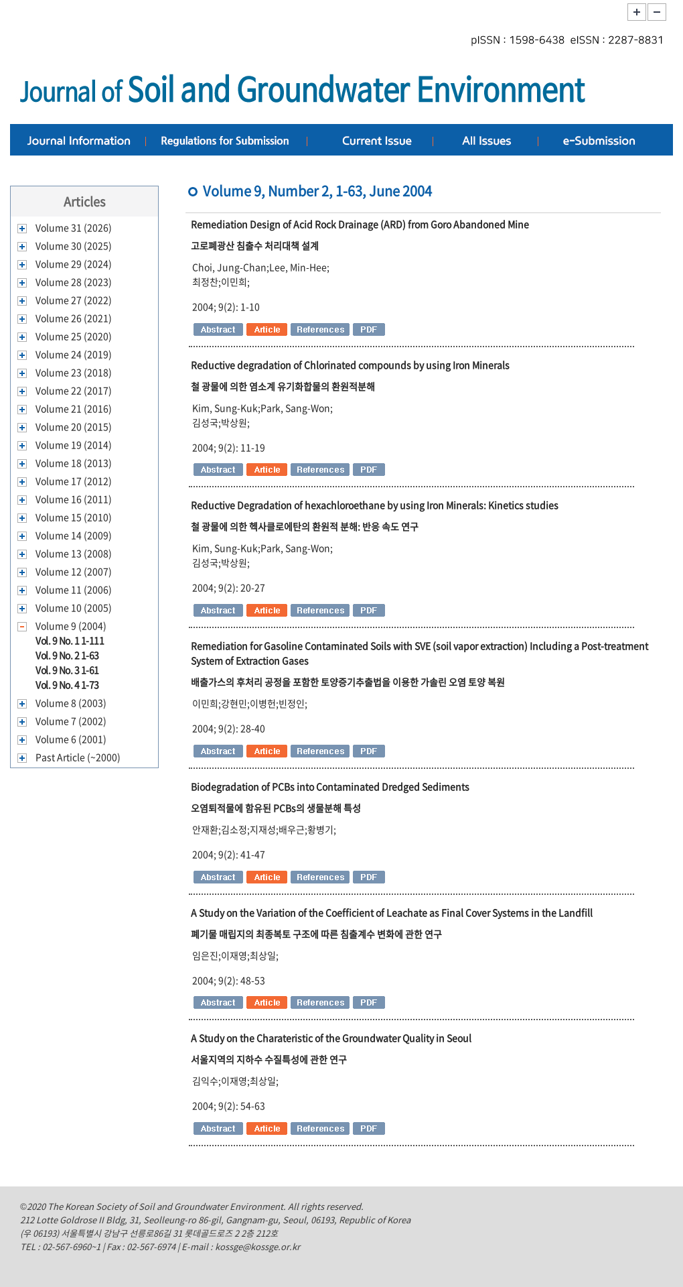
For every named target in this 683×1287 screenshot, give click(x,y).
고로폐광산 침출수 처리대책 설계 (255, 245)
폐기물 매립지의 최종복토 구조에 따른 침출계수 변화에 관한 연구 (316, 933)
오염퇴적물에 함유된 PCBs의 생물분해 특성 (276, 807)
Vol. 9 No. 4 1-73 (67, 684)
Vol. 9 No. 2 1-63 (67, 655)
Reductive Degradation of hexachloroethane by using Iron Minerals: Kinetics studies (374, 504)
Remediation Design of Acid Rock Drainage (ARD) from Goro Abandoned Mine (360, 224)
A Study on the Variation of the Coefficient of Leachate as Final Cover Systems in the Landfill (392, 912)
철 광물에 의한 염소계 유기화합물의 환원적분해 (283, 386)
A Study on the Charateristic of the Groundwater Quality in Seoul (331, 1037)
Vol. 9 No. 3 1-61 (67, 669)
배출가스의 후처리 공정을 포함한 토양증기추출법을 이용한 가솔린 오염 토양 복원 (348, 681)
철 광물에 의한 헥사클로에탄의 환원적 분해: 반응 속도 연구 (305, 526)
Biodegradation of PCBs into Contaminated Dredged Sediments (330, 786)
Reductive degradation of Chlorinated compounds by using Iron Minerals (350, 364)
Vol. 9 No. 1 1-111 (69, 640)
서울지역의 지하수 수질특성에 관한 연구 (269, 1059)
